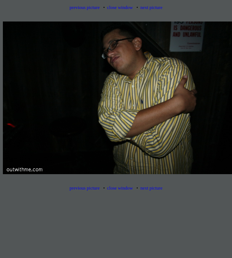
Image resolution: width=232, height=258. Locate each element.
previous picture (84, 7)
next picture (151, 7)
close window (120, 7)
